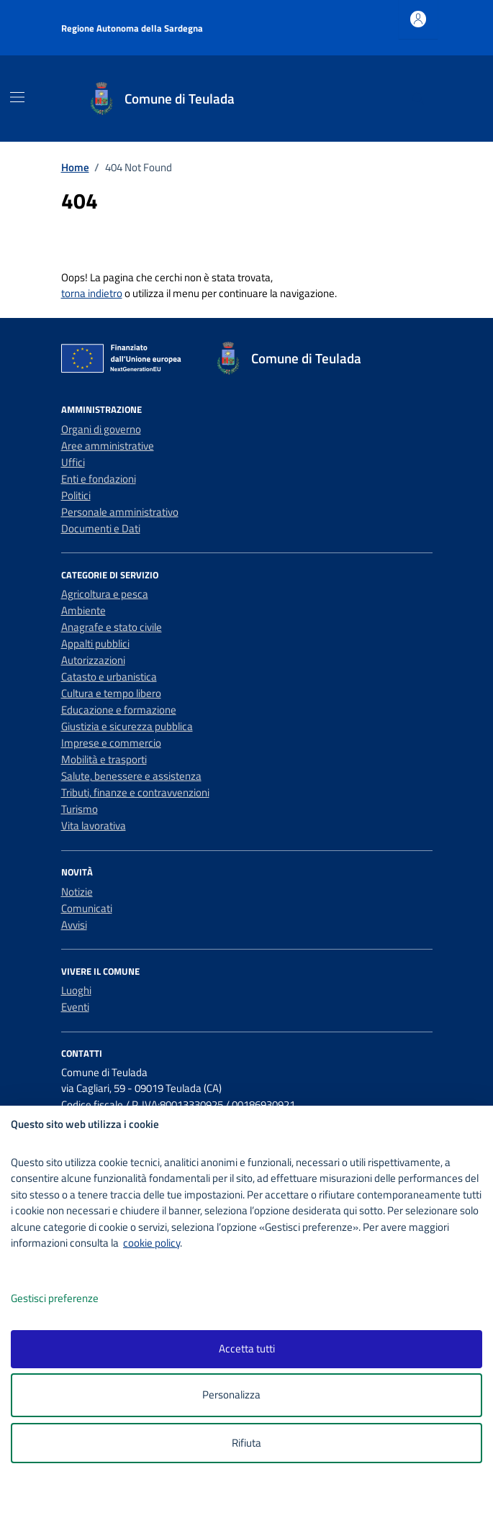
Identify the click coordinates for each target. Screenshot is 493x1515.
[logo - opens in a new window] (252, 1494)
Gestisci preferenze (70, 1299)
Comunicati (86, 908)
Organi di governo (101, 429)
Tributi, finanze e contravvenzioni (135, 792)
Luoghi (76, 990)
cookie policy (151, 1242)
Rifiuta (246, 1442)
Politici (76, 495)
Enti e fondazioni (98, 478)
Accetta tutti (247, 1348)
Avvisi (74, 924)
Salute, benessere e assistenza (131, 776)
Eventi (75, 1006)
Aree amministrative (107, 445)
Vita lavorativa (93, 825)
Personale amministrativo (119, 512)
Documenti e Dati (100, 528)
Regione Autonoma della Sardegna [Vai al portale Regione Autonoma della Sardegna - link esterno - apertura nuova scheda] (132, 28)
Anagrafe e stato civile (111, 627)
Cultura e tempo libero (111, 693)
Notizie (77, 891)
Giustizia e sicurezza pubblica (127, 726)
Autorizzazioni (93, 660)
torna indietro (91, 293)
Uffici (73, 462)
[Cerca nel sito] (417, 98)
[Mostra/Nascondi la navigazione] (17, 97)
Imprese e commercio (111, 742)
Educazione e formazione (118, 709)
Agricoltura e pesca (104, 594)
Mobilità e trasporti (104, 759)
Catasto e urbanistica (109, 676)
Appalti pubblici (95, 643)
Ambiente (83, 610)
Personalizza (246, 1395)
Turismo (79, 809)
